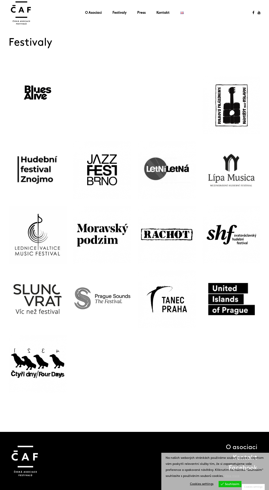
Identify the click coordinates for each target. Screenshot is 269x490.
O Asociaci (93, 12)
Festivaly (119, 12)
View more (231, 475)
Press (141, 12)
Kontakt (162, 12)
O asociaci (241, 447)
